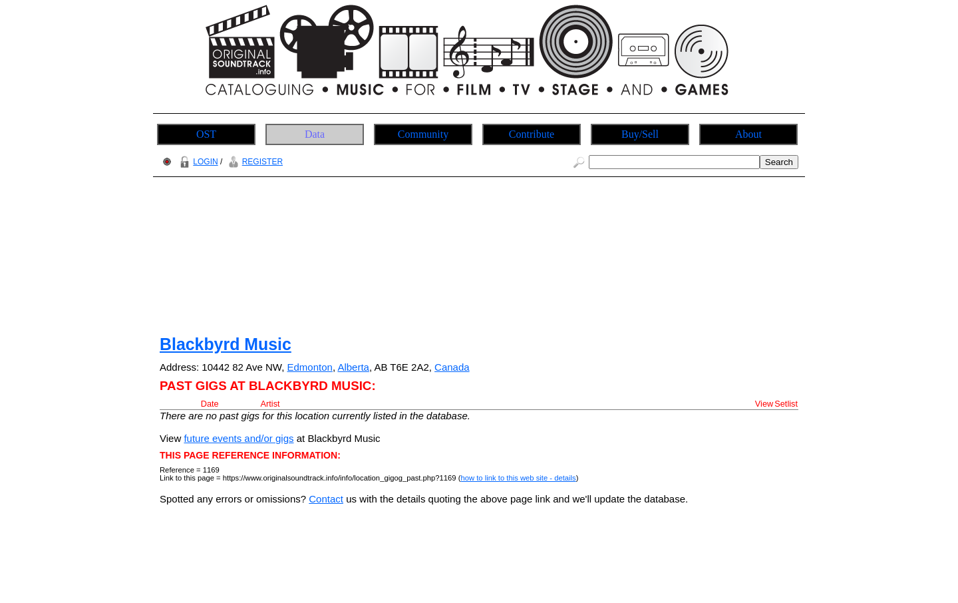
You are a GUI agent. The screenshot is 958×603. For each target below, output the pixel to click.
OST (206, 134)
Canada (452, 367)
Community (423, 134)
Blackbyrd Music (225, 344)
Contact (326, 498)
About (748, 134)
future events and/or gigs (238, 438)
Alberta (353, 367)
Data (315, 134)
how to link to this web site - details (517, 478)
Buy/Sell (640, 134)
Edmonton (310, 367)
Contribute (531, 134)
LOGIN (197, 161)
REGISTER (254, 161)
